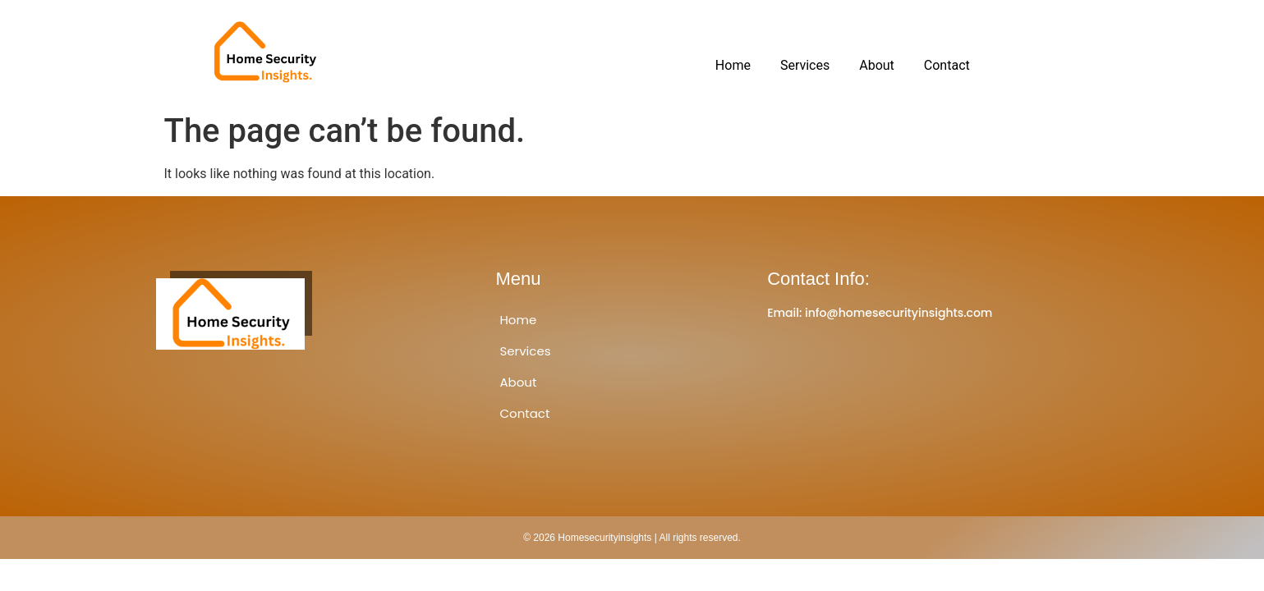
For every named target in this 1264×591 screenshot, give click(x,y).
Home (733, 65)
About (876, 65)
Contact (947, 65)
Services (805, 65)
